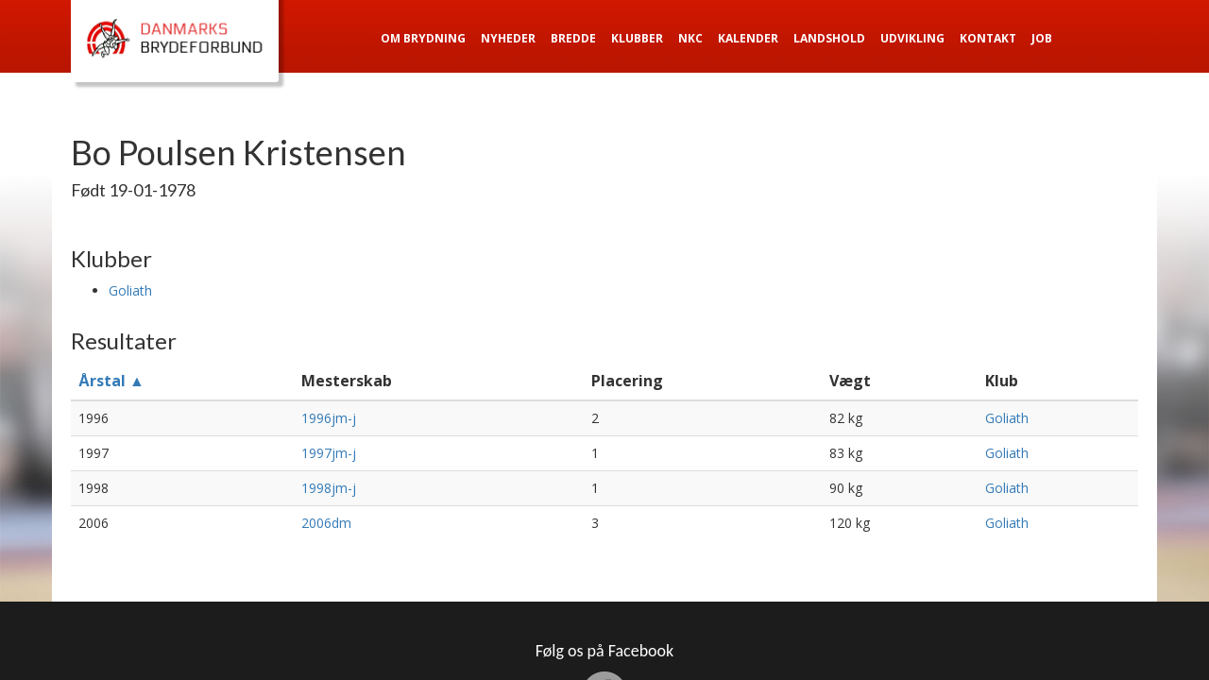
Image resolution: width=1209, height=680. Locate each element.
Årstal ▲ (111, 380)
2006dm (326, 523)
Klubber (637, 38)
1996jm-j (328, 418)
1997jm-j (328, 453)
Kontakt (988, 38)
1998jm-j (328, 488)
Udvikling (912, 38)
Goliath (130, 290)
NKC (690, 38)
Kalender (748, 38)
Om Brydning (423, 38)
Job (1041, 38)
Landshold (829, 38)
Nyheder (508, 38)
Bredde (573, 38)
